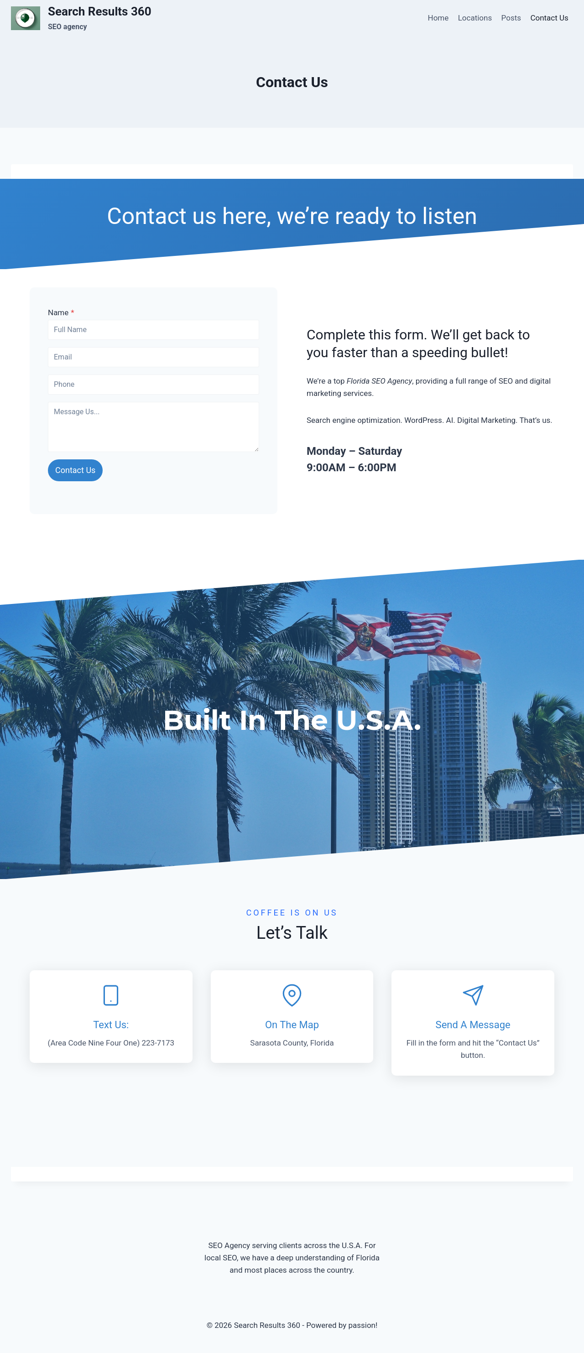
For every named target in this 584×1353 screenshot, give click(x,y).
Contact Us (549, 17)
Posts (511, 17)
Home (438, 17)
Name (61, 312)
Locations (475, 17)
